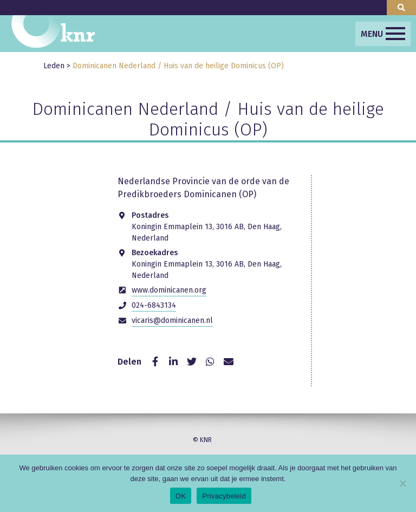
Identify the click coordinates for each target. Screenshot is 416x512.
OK (181, 496)
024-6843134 (154, 305)
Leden (53, 65)
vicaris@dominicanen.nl (172, 320)
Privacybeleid (224, 496)
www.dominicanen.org (169, 290)
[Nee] (402, 483)
